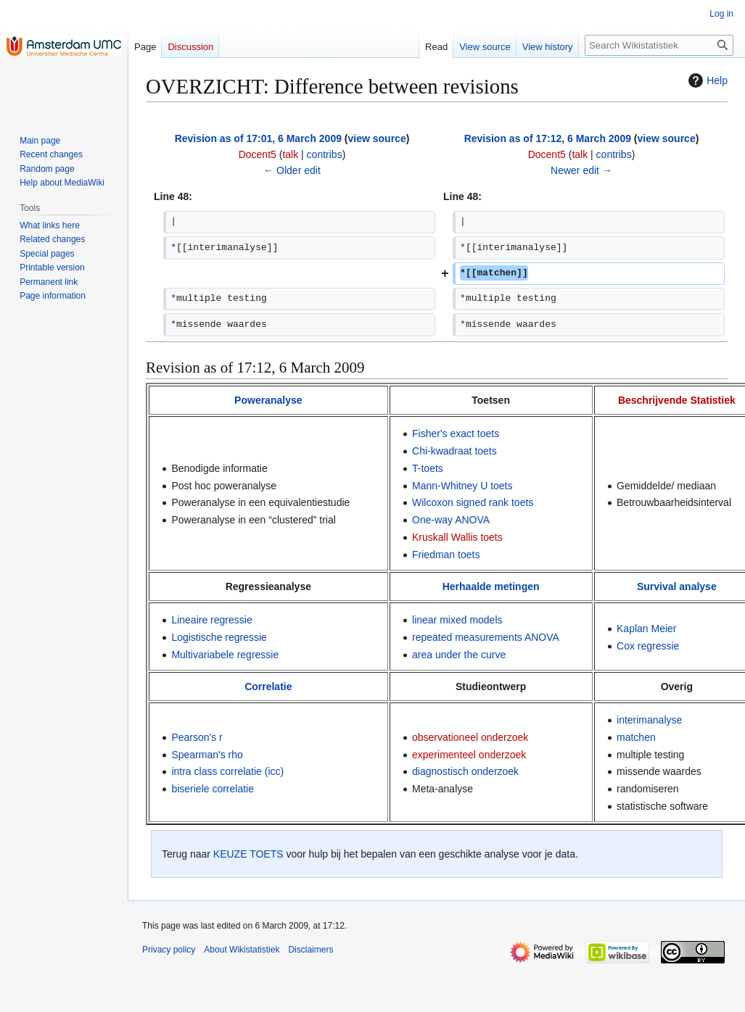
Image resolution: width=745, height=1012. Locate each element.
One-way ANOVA (451, 520)
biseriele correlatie (212, 789)
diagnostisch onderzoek (465, 771)
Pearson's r (196, 737)
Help (706, 80)
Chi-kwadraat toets (454, 451)
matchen (636, 737)
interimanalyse (649, 720)
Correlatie (268, 686)
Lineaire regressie (211, 620)
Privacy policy (168, 950)
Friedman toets (445, 554)
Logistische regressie (219, 637)
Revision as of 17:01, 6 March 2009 (258, 138)
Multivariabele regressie (225, 654)
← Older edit (292, 170)
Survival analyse (677, 586)
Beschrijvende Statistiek (677, 400)
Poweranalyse (268, 400)
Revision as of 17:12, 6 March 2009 (547, 138)
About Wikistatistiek (241, 950)
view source (377, 138)
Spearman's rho (206, 754)
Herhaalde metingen (491, 586)
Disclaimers (310, 950)
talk (290, 154)
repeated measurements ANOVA (485, 637)
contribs (324, 154)
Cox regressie (648, 646)
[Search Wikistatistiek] (659, 45)
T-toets (427, 468)
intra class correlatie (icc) (227, 771)
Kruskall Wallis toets (457, 537)
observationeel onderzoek (470, 737)
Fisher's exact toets (455, 433)
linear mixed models (457, 620)
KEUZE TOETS (248, 854)
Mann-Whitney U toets (462, 486)
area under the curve (459, 654)
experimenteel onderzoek (469, 754)
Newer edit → (581, 170)
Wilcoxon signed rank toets (472, 502)
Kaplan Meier (647, 628)
